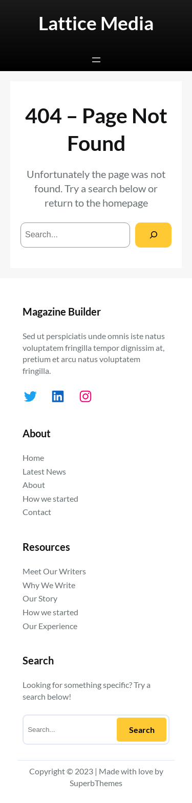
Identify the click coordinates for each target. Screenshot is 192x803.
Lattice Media (96, 23)
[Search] (153, 235)
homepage (125, 202)
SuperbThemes (96, 783)
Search (142, 729)
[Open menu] (96, 60)
